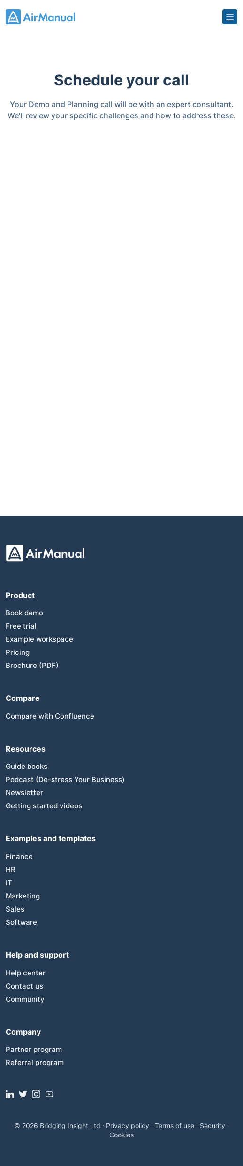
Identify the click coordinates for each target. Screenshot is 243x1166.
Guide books (26, 766)
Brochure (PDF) (32, 665)
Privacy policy (127, 1125)
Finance (19, 856)
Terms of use (174, 1125)
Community (25, 999)
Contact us (24, 986)
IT (9, 882)
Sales (15, 909)
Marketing (23, 895)
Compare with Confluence (50, 716)
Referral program (35, 1062)
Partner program (34, 1049)
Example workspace (39, 639)
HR (10, 869)
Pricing (18, 652)
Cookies (121, 1135)
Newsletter (24, 792)
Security (212, 1125)
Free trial (21, 625)
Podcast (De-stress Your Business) (65, 779)
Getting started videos (44, 805)
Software (21, 922)
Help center (26, 972)
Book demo (24, 612)
